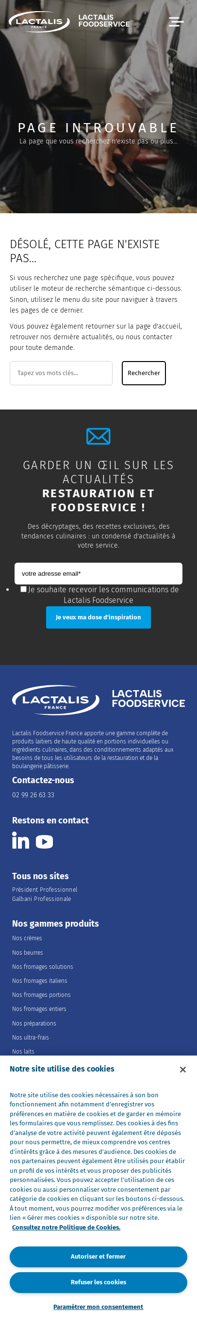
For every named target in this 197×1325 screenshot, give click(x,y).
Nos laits (23, 1051)
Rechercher (144, 373)
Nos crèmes (27, 938)
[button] (176, 22)
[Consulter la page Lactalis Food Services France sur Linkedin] (20, 840)
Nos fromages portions (41, 995)
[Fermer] (183, 1069)
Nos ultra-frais (30, 1037)
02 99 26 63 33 (33, 795)
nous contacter (149, 337)
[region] (98, 1190)
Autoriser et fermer (98, 1256)
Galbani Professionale (41, 899)
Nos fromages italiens (39, 981)
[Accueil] (69, 23)
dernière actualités (83, 337)
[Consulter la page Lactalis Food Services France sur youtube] (44, 840)
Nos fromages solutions (42, 966)
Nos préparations (34, 1023)
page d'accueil (158, 326)
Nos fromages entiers (39, 1009)
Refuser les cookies (98, 1282)
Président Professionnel (44, 889)
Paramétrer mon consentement (98, 1306)
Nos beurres (27, 952)
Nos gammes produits (55, 924)
